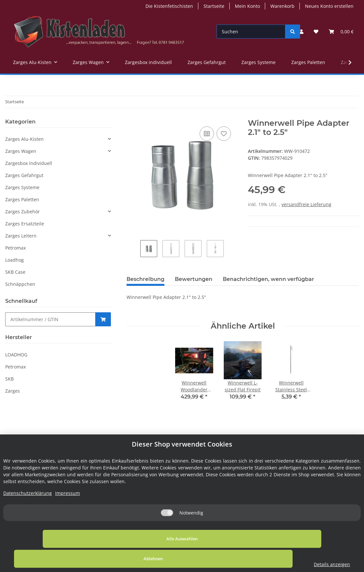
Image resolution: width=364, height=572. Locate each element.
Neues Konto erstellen (329, 6)
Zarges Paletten (22, 199)
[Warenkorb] (341, 31)
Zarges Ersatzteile (24, 224)
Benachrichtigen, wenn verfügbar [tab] (268, 279)
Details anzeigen (311, 564)
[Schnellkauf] (50, 319)
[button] (301, 31)
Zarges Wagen (20, 151)
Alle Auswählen (67, 559)
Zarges (12, 391)
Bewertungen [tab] (193, 279)
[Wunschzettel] (316, 31)
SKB (9, 379)
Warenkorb (282, 6)
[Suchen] (251, 32)
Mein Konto (247, 6)
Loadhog (14, 260)
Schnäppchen (20, 284)
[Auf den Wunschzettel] (224, 133)
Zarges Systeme (22, 187)
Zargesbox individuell (28, 163)
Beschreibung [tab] (145, 279)
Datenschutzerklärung (27, 513)
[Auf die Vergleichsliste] (207, 133)
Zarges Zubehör (22, 211)
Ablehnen (196, 559)
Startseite (214, 6)
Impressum (67, 513)
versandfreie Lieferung (306, 204)
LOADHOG (16, 354)
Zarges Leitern (21, 236)
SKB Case (15, 272)
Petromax (15, 248)
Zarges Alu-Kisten (24, 139)
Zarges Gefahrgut (24, 175)
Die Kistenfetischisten (169, 6)
